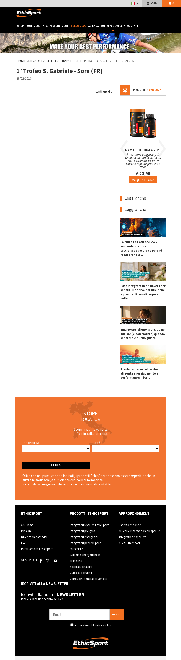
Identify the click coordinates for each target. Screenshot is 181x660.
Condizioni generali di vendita (88, 579)
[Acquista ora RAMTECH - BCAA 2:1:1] (143, 179)
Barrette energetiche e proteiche (85, 558)
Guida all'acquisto (81, 573)
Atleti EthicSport (129, 543)
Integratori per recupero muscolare (85, 546)
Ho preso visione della (92, 625)
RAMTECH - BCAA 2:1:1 (143, 150)
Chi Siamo (27, 525)
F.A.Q (24, 543)
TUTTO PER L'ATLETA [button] (113, 25)
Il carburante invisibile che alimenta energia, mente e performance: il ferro (139, 373)
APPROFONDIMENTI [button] (57, 25)
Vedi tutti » (103, 92)
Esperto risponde (130, 525)
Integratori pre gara (82, 531)
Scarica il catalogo (81, 567)
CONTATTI (133, 25)
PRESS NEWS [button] (78, 25)
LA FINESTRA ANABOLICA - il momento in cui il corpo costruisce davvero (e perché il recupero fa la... (142, 248)
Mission (26, 531)
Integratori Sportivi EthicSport (89, 525)
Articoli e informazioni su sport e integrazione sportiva (139, 534)
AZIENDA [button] (93, 25)
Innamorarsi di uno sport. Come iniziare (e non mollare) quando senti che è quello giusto (142, 334)
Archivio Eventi (68, 61)
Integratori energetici (84, 537)
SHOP (20, 25)
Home (21, 61)
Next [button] (162, 148)
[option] (143, 139)
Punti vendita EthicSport (37, 549)
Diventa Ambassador (34, 537)
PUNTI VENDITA (35, 25)
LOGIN (152, 3)
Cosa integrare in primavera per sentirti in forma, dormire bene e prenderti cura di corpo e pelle (143, 292)
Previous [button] (124, 148)
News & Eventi (40, 61)
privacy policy (103, 625)
